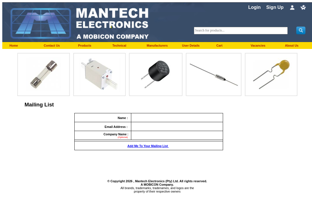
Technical (119, 45)
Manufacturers (157, 45)
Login (254, 7)
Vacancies (258, 45)
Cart (219, 45)
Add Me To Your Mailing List (147, 146)
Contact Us (52, 45)
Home (13, 45)
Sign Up (274, 7)
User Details (191, 45)
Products (84, 45)
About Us (291, 45)
